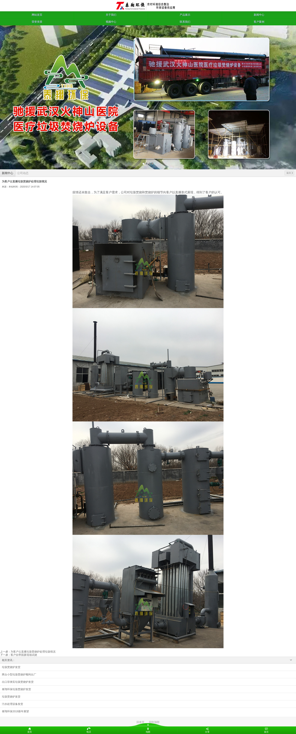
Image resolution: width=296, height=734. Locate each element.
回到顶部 (154, 722)
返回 (289, 173)
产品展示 (185, 14)
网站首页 (37, 14)
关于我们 (111, 14)
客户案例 (259, 21)
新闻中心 (259, 14)
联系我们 (185, 21)
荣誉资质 (37, 21)
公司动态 (23, 173)
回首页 (140, 722)
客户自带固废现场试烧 (24, 654)
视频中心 (111, 21)
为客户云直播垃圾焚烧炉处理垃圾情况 (33, 651)
